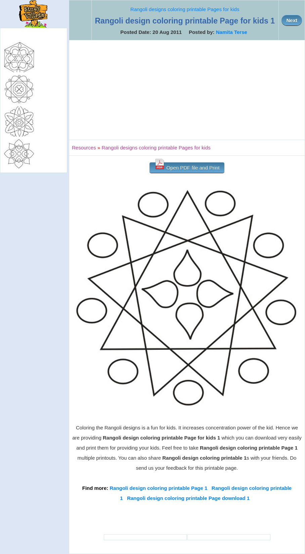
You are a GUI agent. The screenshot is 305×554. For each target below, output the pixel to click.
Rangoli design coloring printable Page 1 (158, 488)
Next (291, 20)
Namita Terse (231, 32)
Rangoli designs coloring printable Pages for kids (184, 9)
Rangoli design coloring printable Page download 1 (188, 498)
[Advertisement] (187, 90)
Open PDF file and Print (187, 166)
